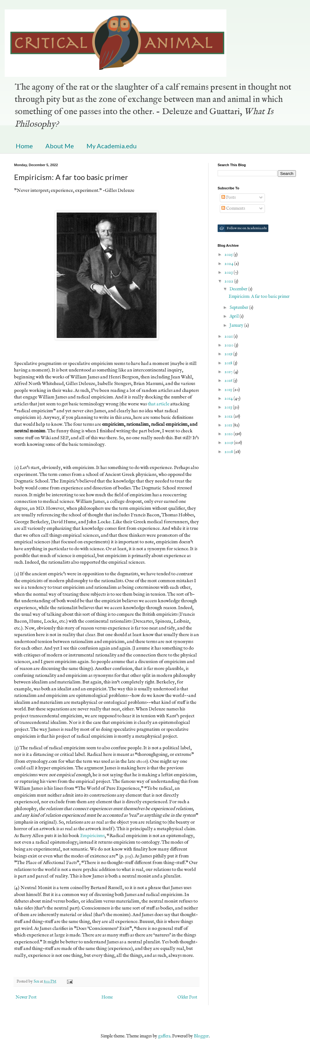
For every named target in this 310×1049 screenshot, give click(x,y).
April (235, 316)
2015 (229, 390)
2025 (229, 254)
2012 (229, 416)
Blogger (201, 1036)
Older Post (187, 997)
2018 (229, 363)
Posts (228, 197)
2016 (229, 380)
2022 (229, 281)
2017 (229, 372)
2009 (229, 442)
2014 (229, 398)
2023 (229, 272)
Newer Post (26, 997)
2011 (229, 425)
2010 (229, 434)
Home (24, 146)
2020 (229, 345)
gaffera (164, 1036)
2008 (229, 452)
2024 (229, 263)
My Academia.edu (111, 146)
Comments (233, 208)
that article (158, 404)
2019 (229, 354)
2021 (229, 336)
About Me (59, 146)
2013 (229, 407)
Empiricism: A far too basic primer (259, 296)
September (239, 307)
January (237, 325)
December (239, 289)
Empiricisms (92, 836)
